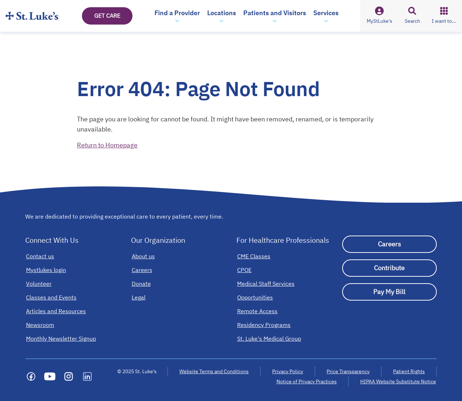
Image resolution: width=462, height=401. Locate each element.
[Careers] (142, 269)
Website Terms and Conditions (214, 371)
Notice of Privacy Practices (306, 381)
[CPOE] (244, 269)
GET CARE (107, 15)
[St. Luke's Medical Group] (269, 338)
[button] (177, 16)
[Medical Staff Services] (265, 283)
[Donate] (141, 283)
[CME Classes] (253, 256)
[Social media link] (31, 376)
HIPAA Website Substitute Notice (398, 381)
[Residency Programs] (263, 324)
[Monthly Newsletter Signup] (61, 338)
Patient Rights (409, 371)
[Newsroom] (40, 324)
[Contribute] (389, 268)
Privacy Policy (287, 371)
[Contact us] (40, 256)
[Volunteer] (38, 283)
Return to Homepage (107, 145)
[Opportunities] (255, 297)
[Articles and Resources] (56, 311)
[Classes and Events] (51, 297)
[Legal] (138, 297)
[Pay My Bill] (389, 292)
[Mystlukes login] (46, 269)
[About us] (143, 256)
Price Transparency (348, 371)
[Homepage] (32, 16)
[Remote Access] (257, 311)
